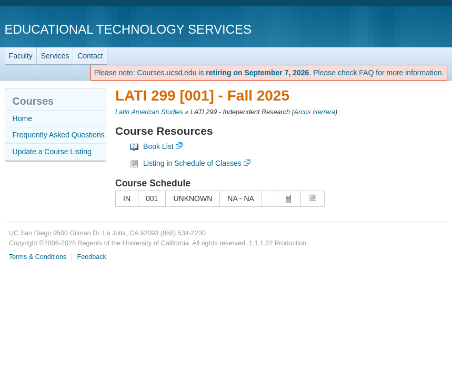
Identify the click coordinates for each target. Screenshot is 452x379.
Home (22, 118)
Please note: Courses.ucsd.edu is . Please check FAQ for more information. (269, 72)
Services (55, 56)
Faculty (21, 56)
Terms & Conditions (37, 257)
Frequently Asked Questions (59, 135)
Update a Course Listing (52, 151)
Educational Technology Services (128, 29)
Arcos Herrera (314, 112)
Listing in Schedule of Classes (192, 163)
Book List (158, 146)
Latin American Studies (149, 112)
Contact (90, 56)
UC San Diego (387, 29)
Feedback (91, 257)
